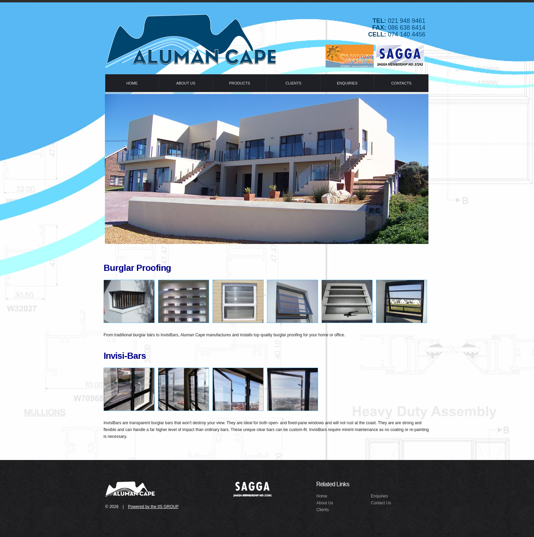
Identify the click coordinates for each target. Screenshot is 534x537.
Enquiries (379, 496)
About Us (324, 503)
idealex (130, 488)
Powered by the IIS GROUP (153, 506)
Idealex (190, 39)
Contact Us (381, 503)
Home (321, 496)
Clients (322, 509)
